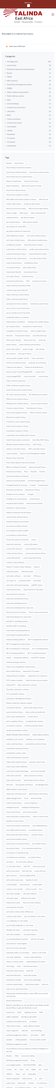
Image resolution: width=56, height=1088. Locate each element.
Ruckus (9, 62)
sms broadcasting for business (17, 928)
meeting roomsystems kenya (16, 1011)
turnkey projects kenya (32, 193)
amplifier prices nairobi (14, 729)
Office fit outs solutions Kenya (17, 388)
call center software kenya (36, 225)
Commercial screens (14, 112)
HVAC (19, 1002)
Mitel (17, 1045)
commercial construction (16, 97)
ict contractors (41, 1072)
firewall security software (15, 484)
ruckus (33, 529)
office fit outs (43, 189)
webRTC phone (36, 574)
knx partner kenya (12, 838)
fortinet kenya (35, 488)
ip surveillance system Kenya (16, 524)
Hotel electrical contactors (38, 665)
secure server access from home (18, 298)
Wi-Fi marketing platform (15, 642)
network (9, 1077)
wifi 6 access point (13, 860)
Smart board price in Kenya (16, 602)
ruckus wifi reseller (31, 534)
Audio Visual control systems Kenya (19, 379)
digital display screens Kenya (16, 779)
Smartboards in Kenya (34, 397)
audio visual (10, 1072)
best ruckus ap (11, 865)
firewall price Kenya (32, 479)
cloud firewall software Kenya (17, 506)
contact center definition (33, 946)
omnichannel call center (15, 897)
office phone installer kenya (37, 229)
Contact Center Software (15, 552)
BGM (9, 104)
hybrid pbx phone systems (33, 234)
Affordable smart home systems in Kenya (21, 189)
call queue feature (29, 924)
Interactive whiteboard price (16, 593)
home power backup (22, 325)
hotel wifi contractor (13, 534)
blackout (9, 325)
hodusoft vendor (27, 561)
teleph (33, 1059)
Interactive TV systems (31, 661)
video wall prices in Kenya (33, 765)
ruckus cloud (40, 361)
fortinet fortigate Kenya (36, 470)
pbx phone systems (28, 207)
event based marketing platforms (18, 620)
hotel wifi (29, 960)
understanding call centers (35, 951)
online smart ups (30, 329)
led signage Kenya (41, 774)
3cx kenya (9, 851)
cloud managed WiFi (13, 366)
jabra (9, 89)
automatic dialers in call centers (17, 942)
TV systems (11, 127)
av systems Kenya (34, 847)
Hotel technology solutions (16, 652)
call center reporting (30, 919)
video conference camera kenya (17, 284)
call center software (13, 565)
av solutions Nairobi (13, 697)
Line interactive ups (40, 325)
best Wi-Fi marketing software (17, 611)
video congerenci (12, 1020)
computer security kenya (37, 352)
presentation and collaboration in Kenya (21, 425)
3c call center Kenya (13, 856)
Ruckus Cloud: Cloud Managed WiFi (19, 361)
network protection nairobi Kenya (18, 502)
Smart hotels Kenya (13, 661)
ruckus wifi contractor (14, 538)
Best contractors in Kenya (27, 674)
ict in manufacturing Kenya (32, 838)
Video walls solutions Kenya (16, 751)
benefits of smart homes (15, 810)
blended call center (13, 919)
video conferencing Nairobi (35, 701)
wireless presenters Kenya (34, 715)
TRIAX (9, 66)
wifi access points (39, 856)
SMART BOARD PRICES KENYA (18, 724)
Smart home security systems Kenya (19, 166)
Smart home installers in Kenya (17, 184)
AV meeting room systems (38, 384)
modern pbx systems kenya (39, 239)
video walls (22, 1072)
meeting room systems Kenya (38, 311)
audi (40, 1068)
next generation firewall (15, 493)
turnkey (31, 1072)
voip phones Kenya (30, 261)
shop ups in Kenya (24, 343)
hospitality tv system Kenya (33, 316)
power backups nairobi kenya (29, 334)
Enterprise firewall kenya (34, 357)
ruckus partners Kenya (14, 543)
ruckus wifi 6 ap (40, 860)
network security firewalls (15, 470)
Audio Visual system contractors (18, 429)
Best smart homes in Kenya (32, 175)
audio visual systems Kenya (33, 697)
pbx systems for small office (16, 216)
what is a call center (39, 942)
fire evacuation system (38, 1029)
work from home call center (16, 937)
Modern (9, 1045)
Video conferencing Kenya (16, 370)
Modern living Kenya (13, 170)
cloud (21, 1059)
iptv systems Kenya (13, 316)
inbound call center (13, 892)
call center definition (13, 946)
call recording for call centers (34, 906)
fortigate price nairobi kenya (16, 488)
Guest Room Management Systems (18, 688)
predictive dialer (25, 570)
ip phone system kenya (14, 974)
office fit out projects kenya (38, 198)
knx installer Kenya (39, 833)
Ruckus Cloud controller (15, 447)
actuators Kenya (37, 824)
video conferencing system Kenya (18, 275)
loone (26, 788)
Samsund (9, 774)
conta (46, 1059)
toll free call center (37, 928)
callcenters (11, 101)
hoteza (8, 647)
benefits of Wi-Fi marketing (16, 615)
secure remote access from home (18, 302)
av (36, 1068)
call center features (30, 883)
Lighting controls (30, 1002)
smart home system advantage (17, 760)
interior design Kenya (38, 320)
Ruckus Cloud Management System (33, 443)
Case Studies (11, 116)
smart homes (11, 55)
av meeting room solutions (16, 847)
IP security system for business (17, 529)
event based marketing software (17, 624)
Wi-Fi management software (38, 629)
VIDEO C (9, 1063)
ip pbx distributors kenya (38, 243)
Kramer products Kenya (15, 397)
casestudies (32, 1063)
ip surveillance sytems (23, 1077)
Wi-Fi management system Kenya (18, 633)
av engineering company (34, 711)
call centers (34, 1024)
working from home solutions (17, 293)
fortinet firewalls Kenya (14, 270)
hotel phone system (32, 974)
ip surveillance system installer (17, 520)
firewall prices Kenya (14, 461)
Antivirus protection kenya (16, 352)
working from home (39, 270)
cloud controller (30, 366)
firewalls (33, 461)
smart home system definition (17, 756)
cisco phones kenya (13, 257)
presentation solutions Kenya (36, 733)
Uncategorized (12, 51)
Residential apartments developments (20, 59)
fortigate (30, 484)
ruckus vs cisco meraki (14, 878)
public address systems (31, 1015)
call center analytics (13, 924)
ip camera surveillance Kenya (17, 515)
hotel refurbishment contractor (17, 747)
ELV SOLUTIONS (30, 1054)
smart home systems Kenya (39, 162)
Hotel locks (10, 1002)
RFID (41, 1002)
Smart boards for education (33, 579)
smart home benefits (38, 760)
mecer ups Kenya (38, 348)
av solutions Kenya (35, 819)
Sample (9, 152)
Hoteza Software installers (15, 665)
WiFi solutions (12, 70)
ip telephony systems (13, 234)
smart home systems (30, 801)
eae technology (36, 788)
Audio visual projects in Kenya (17, 416)
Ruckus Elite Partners (14, 990)
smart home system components (18, 815)
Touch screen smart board (38, 602)
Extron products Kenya (39, 393)
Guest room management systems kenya (20, 656)
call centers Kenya (13, 266)
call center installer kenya (15, 229)
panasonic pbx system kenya (16, 248)
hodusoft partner (12, 561)
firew (26, 461)
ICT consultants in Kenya (15, 683)
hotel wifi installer (30, 965)
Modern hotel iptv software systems (19, 692)
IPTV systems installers (14, 670)
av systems (33, 1011)
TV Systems (11, 131)
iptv (27, 1059)
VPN (28, 270)
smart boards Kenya (13, 579)
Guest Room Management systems (19, 74)
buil (35, 1077)
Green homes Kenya (31, 170)
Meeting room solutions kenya (17, 393)
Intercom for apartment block (17, 978)
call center (27, 565)
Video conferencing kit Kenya (17, 288)
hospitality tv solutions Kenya (17, 320)
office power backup (13, 329)
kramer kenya (33, 706)
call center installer (13, 883)
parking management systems (17, 1024)
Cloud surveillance (14, 108)
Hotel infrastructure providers (37, 670)
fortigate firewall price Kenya (17, 474)
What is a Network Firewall (16, 456)
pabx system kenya (29, 257)
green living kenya (12, 175)
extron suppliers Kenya (14, 711)
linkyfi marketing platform (15, 629)
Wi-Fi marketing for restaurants (17, 638)
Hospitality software (21, 647)
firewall (33, 474)
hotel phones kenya (30, 956)
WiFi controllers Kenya (36, 438)
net (24, 1063)
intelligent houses (12, 797)
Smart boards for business (15, 583)
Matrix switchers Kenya (38, 402)
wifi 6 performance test (14, 869)
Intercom (45, 974)
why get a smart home (37, 751)
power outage (28, 338)
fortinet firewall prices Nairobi (17, 466)
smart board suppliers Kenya (16, 402)
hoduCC (37, 556)
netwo (18, 1063)
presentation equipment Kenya (17, 738)
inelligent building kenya (30, 797)
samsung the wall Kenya (24, 774)
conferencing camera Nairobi (17, 279)
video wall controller (13, 765)
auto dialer (37, 570)
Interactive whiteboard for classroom (19, 597)
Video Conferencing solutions (18, 81)
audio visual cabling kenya (15, 706)
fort (40, 878)
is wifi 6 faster (37, 874)
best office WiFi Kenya (41, 429)
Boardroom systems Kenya (16, 407)
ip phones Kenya (12, 207)
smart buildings (36, 1020)
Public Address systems (15, 85)
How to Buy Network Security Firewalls (20, 452)
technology (10, 956)
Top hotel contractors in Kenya (17, 679)
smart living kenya (31, 792)
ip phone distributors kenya (16, 243)
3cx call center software (24, 851)
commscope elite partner (32, 547)
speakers (9, 1029)
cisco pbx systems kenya (38, 248)
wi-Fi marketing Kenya (40, 638)
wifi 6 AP (27, 856)
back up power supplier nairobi (17, 348)
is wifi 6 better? (11, 874)
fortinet (42, 461)
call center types (12, 887)
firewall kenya (43, 474)
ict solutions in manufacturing (17, 842)
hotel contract (27, 1068)
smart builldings (13, 93)
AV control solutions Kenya (16, 384)
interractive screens (13, 1015)
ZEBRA (9, 78)
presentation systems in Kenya (17, 420)
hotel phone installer (13, 969)
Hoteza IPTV (10, 674)
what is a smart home (40, 806)
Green (33, 1050)
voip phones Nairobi (13, 261)
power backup (11, 334)
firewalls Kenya (27, 266)
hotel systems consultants (15, 311)
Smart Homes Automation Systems (19, 157)
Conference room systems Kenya (18, 411)
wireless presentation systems (17, 720)
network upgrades (12, 1068)
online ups (42, 329)
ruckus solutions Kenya (33, 538)
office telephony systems (15, 225)
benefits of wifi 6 (32, 869)
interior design (11, 202)
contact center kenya (13, 906)
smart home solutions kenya (16, 162)
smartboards (11, 135)
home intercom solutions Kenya (17, 833)
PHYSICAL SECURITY (29, 1006)
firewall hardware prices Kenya (17, 511)
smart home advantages (32, 969)
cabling (9, 120)
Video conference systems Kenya (18, 375)
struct (41, 1077)
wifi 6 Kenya (37, 434)
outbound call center (28, 887)
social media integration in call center (20, 915)
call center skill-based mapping (17, 574)
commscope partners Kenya (35, 543)
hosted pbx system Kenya (39, 293)
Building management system (17, 1033)
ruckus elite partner (13, 547)
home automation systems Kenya (18, 806)
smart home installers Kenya (16, 828)
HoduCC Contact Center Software (18, 556)
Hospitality (11, 124)
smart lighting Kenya (39, 815)
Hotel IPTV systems (38, 647)
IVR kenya (37, 565)
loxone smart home (13, 801)
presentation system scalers (16, 742)
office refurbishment (38, 202)
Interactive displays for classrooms (19, 606)
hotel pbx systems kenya (15, 960)
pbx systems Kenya (13, 211)
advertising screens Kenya (38, 783)
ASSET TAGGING (12, 1006)
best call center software (32, 892)
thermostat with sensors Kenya (17, 824)
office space (24, 202)
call (39, 1059)
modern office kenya (13, 193)
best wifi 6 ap (27, 860)
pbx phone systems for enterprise (18, 220)
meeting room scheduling (35, 729)
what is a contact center (15, 951)
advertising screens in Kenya (34, 770)
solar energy (40, 338)
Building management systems (17, 1050)
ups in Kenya (11, 343)
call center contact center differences (19, 901)
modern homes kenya (14, 792)
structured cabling (28, 1045)
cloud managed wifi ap (27, 865)
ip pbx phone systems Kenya (16, 239)
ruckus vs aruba (31, 878)
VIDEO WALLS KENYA (40, 724)
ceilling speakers (21, 1029)
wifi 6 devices (25, 874)
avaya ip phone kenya (14, 252)
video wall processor (13, 770)
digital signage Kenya (14, 788)
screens (9, 1059)
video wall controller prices (16, 783)
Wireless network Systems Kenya (18, 434)
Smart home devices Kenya (16, 180)
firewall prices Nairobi (14, 479)
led (15, 1059)
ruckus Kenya (43, 366)
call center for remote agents (16, 933)
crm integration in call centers (17, 910)
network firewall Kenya (37, 456)
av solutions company (14, 715)
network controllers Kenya (16, 438)
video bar (24, 1020)
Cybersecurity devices (14, 357)
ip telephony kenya (31, 252)
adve (40, 1054)
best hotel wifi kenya (13, 965)
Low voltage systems (13, 1054)
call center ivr (11, 570)
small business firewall (34, 493)
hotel (19, 956)
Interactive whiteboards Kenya (17, 588)
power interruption (13, 338)
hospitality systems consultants (17, 307)
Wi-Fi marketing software (37, 642)
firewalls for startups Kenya (16, 497)
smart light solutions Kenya (16, 819)
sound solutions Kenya (14, 701)
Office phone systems (30, 211)
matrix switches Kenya (14, 733)
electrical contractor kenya (16, 198)
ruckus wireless (12, 443)
